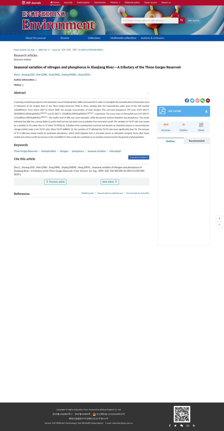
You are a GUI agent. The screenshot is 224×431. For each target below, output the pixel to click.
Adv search (193, 20)
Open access (150, 2)
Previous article (55, 181)
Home (54, 2)
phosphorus (78, 151)
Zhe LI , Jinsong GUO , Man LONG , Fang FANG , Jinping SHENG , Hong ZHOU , (52, 74)
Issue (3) (56, 50)
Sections (170, 141)
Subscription (83, 2)
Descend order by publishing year (110, 193)
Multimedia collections (123, 38)
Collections (94, 38)
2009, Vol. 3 (43, 50)
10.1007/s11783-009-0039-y (90, 50)
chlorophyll (115, 151)
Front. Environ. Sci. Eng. (24, 50)
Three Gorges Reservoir (25, 151)
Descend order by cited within (138, 193)
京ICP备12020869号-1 (62, 414)
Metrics (115, 2)
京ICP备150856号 (83, 414)
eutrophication (48, 151)
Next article (110, 181)
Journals (68, 2)
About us (166, 2)
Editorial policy (132, 2)
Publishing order (88, 193)
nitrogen (64, 151)
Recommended (196, 140)
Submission (100, 2)
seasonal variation (97, 151)
